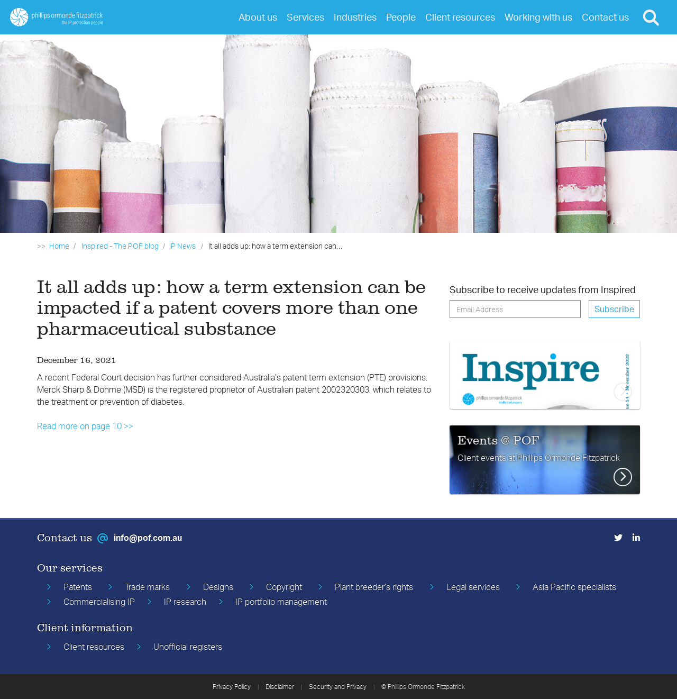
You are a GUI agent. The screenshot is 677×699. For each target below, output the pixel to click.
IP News (182, 245)
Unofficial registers (187, 646)
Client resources (93, 646)
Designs (218, 587)
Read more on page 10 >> (85, 426)
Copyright (284, 587)
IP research (185, 601)
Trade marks (147, 587)
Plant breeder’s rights (374, 587)
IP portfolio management (281, 601)
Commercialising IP (99, 601)
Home (59, 245)
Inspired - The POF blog (120, 245)
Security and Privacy (338, 687)
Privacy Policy (232, 687)
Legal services (473, 587)
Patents (77, 587)
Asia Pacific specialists (574, 587)
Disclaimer (280, 687)
